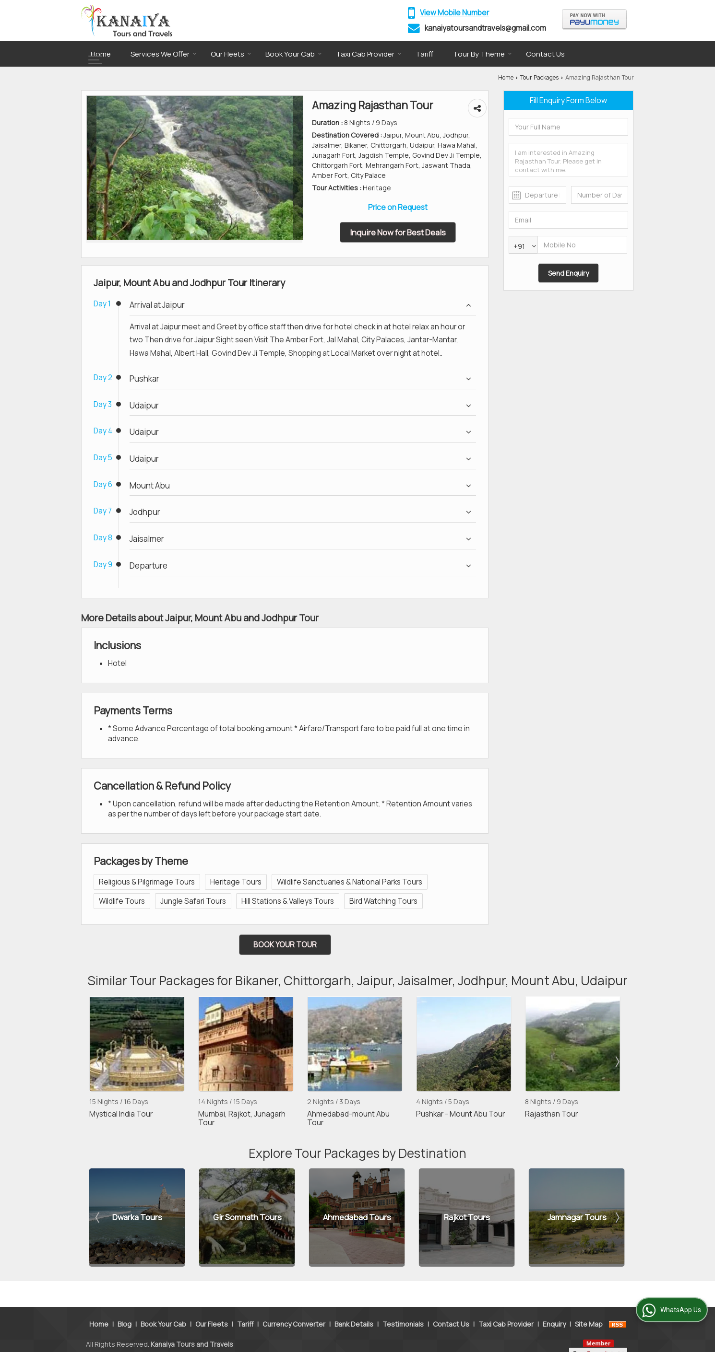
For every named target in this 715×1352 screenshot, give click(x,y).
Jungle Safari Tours (193, 901)
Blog (124, 1308)
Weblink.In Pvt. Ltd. (197, 1338)
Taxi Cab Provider (369, 54)
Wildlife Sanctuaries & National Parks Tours (349, 882)
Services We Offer (164, 54)
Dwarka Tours (137, 1217)
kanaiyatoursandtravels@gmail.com (485, 28)
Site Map (589, 1308)
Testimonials (403, 1308)
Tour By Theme (482, 54)
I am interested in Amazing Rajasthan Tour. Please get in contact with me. (568, 159)
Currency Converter (293, 1308)
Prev (98, 1061)
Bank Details (353, 1308)
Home (101, 54)
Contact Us (545, 54)
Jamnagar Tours (577, 1217)
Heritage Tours (236, 882)
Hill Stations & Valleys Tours (287, 901)
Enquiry (554, 1308)
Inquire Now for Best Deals (398, 232)
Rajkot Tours (467, 1217)
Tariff (424, 54)
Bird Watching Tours (383, 901)
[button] (454, 13)
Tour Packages (539, 77)
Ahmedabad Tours (357, 1217)
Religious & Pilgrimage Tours (147, 882)
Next (616, 1061)
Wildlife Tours (122, 901)
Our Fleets (231, 54)
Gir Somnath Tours (247, 1217)
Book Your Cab (293, 54)
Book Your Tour (285, 945)
